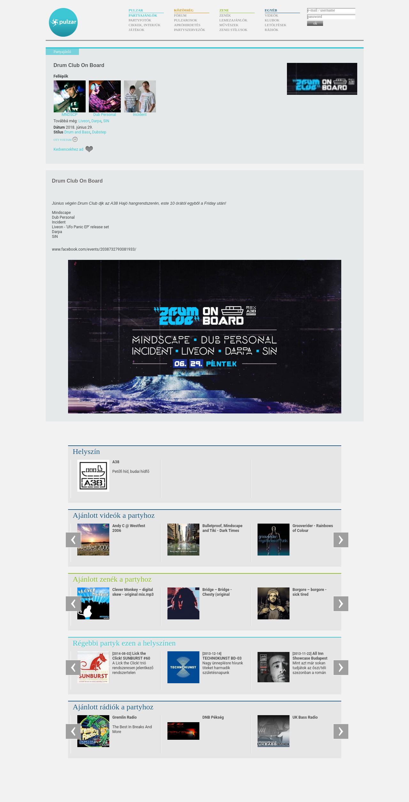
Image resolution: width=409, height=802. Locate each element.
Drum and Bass (77, 132)
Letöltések (276, 25)
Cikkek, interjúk (145, 25)
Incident (59, 222)
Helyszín (86, 451)
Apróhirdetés (187, 25)
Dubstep (99, 132)
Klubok (272, 20)
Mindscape (61, 212)
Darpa (96, 121)
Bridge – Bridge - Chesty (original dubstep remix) (217, 594)
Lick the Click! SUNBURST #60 (131, 658)
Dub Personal (63, 217)
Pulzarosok (185, 20)
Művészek (229, 25)
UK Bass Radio (305, 717)
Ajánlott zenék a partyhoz (112, 579)
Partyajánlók (143, 15)
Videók (271, 15)
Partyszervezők (189, 30)
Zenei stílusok (234, 30)
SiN (55, 236)
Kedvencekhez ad (68, 149)
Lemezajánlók (233, 20)
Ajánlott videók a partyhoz (114, 515)
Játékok (137, 30)
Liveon (84, 121)
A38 (116, 462)
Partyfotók (140, 20)
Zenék (225, 15)
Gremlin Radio (124, 717)
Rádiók (272, 30)
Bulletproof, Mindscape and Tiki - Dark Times (223, 528)
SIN (106, 121)
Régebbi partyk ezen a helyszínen (124, 643)
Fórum (180, 15)
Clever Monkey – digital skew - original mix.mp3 (133, 592)
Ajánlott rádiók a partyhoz (113, 707)
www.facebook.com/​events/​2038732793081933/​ (94, 249)
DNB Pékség (213, 717)
